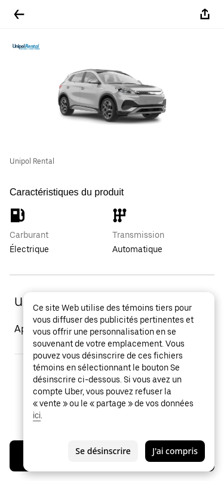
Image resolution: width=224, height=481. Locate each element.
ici (37, 415)
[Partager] (205, 14)
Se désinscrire (103, 451)
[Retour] (19, 14)
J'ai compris (175, 451)
